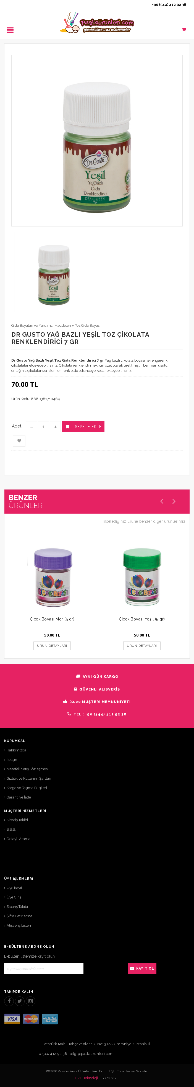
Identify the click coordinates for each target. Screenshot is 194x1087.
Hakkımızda (16, 750)
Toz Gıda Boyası (87, 325)
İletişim (13, 760)
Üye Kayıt (14, 888)
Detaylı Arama (18, 839)
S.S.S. (11, 829)
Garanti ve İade (19, 797)
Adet (16, 426)
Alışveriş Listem (19, 925)
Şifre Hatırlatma (19, 916)
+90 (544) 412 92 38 (169, 4)
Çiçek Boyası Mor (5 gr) (52, 619)
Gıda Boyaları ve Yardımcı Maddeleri (41, 325)
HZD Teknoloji (86, 1078)
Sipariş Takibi (17, 820)
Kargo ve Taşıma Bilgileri (27, 788)
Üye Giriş (14, 897)
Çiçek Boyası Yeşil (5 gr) (142, 619)
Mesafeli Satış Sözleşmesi (27, 769)
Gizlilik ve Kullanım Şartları (29, 778)
